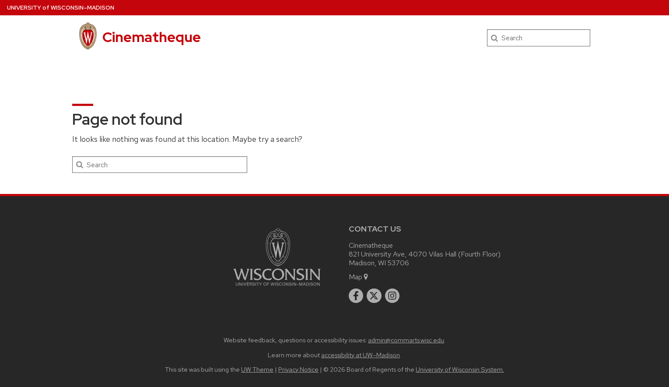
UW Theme (257, 369)
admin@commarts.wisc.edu (406, 340)
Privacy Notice (298, 369)
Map (359, 276)
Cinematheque (151, 37)
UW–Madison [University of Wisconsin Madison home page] (60, 7)
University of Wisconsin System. (460, 369)
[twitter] (374, 295)
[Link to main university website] (277, 287)
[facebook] (356, 295)
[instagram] (392, 295)
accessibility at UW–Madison (360, 355)
